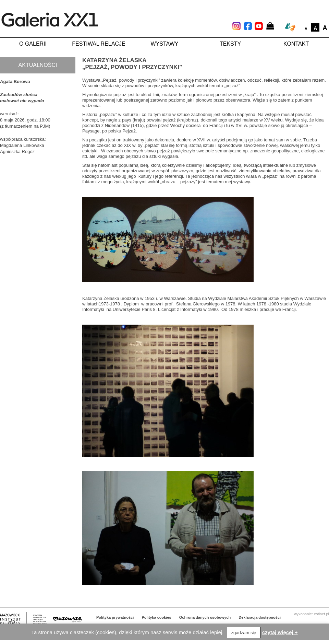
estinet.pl (321, 614)
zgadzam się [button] (243, 632)
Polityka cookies (156, 617)
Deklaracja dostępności (260, 617)
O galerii (33, 44)
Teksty (230, 44)
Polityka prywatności (115, 617)
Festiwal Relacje (98, 44)
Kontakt (296, 44)
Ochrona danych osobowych (205, 617)
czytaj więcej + (280, 632)
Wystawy (165, 44)
